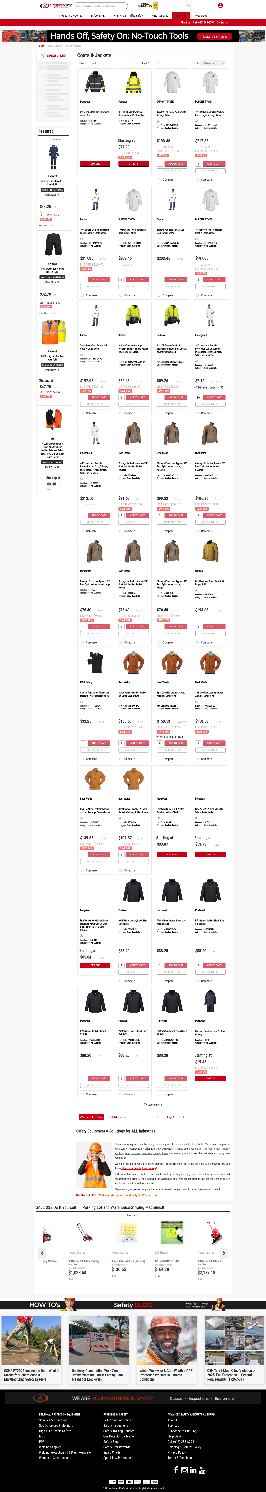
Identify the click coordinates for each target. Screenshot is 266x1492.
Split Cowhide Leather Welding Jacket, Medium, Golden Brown (133, 811)
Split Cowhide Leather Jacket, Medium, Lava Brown (171, 694)
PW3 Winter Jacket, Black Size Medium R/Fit (171, 922)
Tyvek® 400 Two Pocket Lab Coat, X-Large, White (208, 231)
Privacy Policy (177, 1452)
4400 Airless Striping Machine (108, 1261)
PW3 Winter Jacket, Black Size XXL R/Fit (132, 1033)
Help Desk (174, 1436)
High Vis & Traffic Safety (129, 15)
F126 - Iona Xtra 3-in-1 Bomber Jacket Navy (94, 114)
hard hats (147, 1153)
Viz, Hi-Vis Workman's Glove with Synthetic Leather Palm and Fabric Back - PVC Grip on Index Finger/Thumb (52, 450)
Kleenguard (201, 335)
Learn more (54, 139)
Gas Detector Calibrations (120, 1436)
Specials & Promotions (54, 1420)
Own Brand (124, 453)
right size (204, 1163)
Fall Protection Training (118, 1420)
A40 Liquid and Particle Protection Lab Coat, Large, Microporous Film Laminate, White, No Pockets (208, 350)
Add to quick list (47, 225)
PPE (41, 1442)
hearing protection (183, 1153)
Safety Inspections (115, 1426)
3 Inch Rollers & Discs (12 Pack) (196, 1261)
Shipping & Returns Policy (184, 1447)
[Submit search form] (124, 6)
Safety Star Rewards (116, 1447)
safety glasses (132, 1153)
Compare (165, 180)
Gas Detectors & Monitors (56, 1426)
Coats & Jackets (94, 124)
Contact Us (223, 22)
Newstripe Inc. (59, 1252)
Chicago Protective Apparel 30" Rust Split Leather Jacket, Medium (133, 584)
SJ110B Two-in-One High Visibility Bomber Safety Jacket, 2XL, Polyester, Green (133, 348)
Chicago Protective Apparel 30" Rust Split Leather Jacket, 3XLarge (133, 466)
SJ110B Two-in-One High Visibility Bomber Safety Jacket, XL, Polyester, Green (172, 348)
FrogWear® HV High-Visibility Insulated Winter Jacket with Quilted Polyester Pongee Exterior (94, 925)
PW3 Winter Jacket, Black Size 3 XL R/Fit (172, 1033)
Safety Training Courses (118, 1431)
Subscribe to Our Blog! (182, 1431)
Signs (118, 1189)
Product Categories (70, 15)
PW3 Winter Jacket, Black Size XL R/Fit (94, 1033)
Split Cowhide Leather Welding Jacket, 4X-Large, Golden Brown (95, 811)
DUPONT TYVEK (165, 101)
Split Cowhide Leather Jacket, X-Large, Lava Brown (209, 694)
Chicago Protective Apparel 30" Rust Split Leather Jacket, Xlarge (172, 584)
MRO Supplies (160, 15)
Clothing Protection (73, 46)
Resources (201, 15)
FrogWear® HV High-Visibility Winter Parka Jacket (209, 811)
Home (41, 46)
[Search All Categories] (101, 6)
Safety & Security (55, 46)
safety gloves (160, 1153)
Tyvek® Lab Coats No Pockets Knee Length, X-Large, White (209, 114)
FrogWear (162, 798)
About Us (185, 22)
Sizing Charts (111, 1452)
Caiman (199, 571)
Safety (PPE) (98, 15)
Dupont (83, 219)
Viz (52, 438)
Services (181, 15)
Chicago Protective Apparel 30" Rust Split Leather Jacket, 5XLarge (210, 466)
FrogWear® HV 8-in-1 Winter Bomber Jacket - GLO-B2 (170, 811)
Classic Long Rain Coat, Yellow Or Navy (210, 1033)
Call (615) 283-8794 (203, 22)
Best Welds (124, 682)
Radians (122, 335)
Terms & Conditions (180, 1458)
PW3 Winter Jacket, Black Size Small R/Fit (209, 922)
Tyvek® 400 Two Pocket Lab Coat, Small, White (132, 231)
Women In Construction (54, 1458)
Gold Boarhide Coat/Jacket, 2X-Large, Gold (210, 583)
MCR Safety (86, 682)
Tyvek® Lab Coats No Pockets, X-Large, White (172, 114)
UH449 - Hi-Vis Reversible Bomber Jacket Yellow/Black (132, 114)
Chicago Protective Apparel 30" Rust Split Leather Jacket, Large (95, 583)
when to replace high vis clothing (138, 1168)
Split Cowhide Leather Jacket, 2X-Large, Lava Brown (132, 694)
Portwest (52, 176)
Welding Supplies (50, 1447)
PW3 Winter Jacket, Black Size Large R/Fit (132, 922)
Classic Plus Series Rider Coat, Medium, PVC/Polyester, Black (94, 694)
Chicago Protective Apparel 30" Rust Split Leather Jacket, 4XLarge (172, 466)
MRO (42, 1436)
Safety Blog (111, 1442)
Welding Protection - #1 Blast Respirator (65, 1452)
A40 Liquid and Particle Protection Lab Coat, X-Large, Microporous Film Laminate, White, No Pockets (94, 468)
